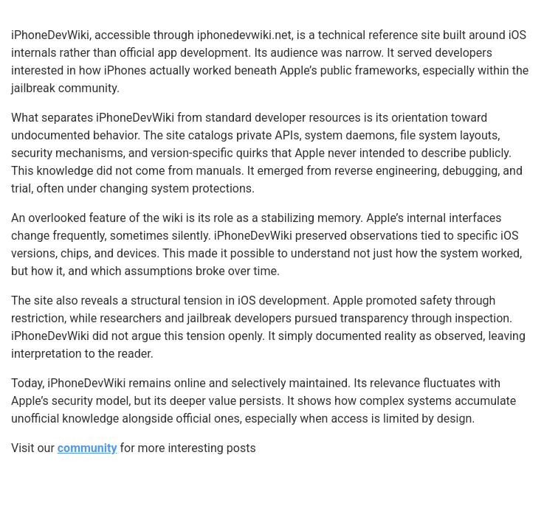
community (87, 448)
